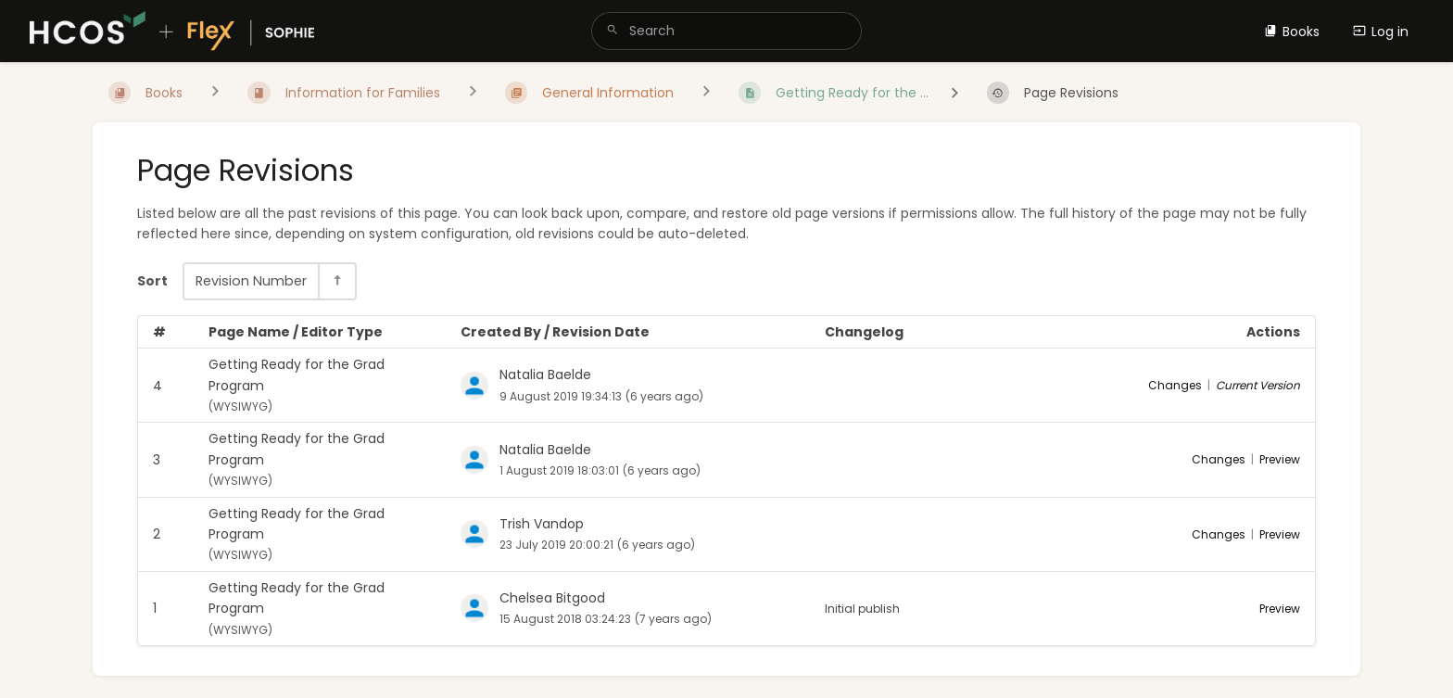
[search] (726, 31)
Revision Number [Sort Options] (251, 281)
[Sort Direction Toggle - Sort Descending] (336, 281)
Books (1292, 31)
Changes (1175, 385)
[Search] (612, 31)
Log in (1381, 31)
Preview (1279, 459)
